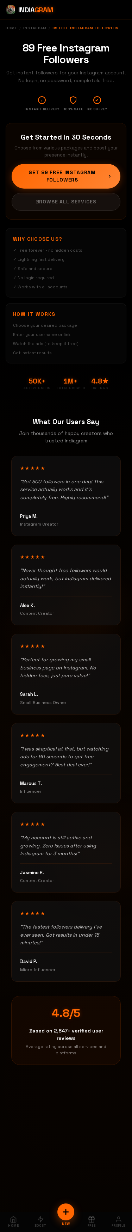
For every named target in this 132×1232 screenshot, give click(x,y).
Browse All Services (66, 201)
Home (11, 28)
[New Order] (65, 1211)
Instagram (34, 28)
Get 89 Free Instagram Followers (70, 176)
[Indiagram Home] (29, 10)
